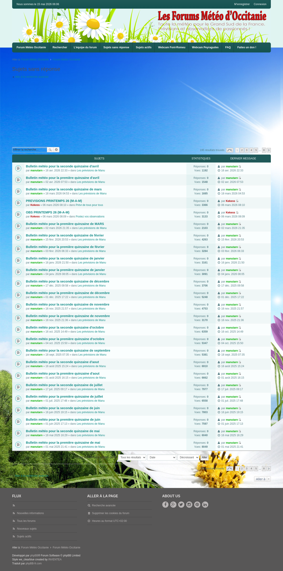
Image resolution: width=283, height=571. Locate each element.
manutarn (37, 170)
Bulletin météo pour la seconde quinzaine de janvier (65, 258)
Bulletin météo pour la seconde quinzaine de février (65, 235)
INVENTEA (54, 559)
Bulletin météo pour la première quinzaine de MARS (65, 224)
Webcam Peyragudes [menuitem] (205, 47)
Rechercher (60, 47)
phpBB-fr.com (34, 563)
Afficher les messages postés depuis (110, 457)
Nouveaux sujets (27, 528)
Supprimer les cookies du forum (110, 513)
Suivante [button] (269, 150)
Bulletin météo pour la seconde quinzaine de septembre (68, 350)
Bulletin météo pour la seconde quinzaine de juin (63, 408)
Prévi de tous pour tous (89, 205)
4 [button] (251, 150)
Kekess (35, 205)
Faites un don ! (246, 47)
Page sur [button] (229, 150)
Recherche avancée (56, 149)
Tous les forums (26, 521)
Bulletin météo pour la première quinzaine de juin (63, 419)
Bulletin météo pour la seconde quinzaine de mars (64, 189)
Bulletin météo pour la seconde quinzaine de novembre (67, 304)
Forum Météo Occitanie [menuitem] (31, 47)
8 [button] (264, 150)
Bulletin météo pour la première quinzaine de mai (63, 442)
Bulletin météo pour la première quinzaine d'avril (62, 178)
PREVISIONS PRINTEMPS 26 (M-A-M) (54, 201)
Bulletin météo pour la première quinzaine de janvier (65, 270)
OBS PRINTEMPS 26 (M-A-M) (47, 212)
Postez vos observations (90, 216)
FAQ (228, 47)
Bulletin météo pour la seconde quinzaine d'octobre (65, 327)
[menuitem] (172, 47)
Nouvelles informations (30, 513)
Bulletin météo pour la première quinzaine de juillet (64, 396)
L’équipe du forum (85, 47)
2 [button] (242, 150)
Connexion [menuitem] (260, 4)
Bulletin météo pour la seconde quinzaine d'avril (62, 166)
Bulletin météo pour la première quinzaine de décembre (68, 293)
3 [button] (246, 150)
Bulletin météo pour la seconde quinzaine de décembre (67, 281)
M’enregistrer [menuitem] (242, 4)
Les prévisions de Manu (91, 170)
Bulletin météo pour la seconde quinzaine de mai (62, 431)
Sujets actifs (143, 47)
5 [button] (256, 150)
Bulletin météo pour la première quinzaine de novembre (68, 316)
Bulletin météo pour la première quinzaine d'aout (62, 373)
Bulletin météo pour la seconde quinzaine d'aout (62, 362)
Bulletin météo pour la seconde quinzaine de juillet (64, 385)
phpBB (34, 555)
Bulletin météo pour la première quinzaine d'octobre (65, 339)
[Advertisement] (144, 114)
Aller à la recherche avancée (31, 76)
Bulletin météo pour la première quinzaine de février (65, 247)
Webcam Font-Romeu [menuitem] (171, 47)
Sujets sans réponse (116, 47)
